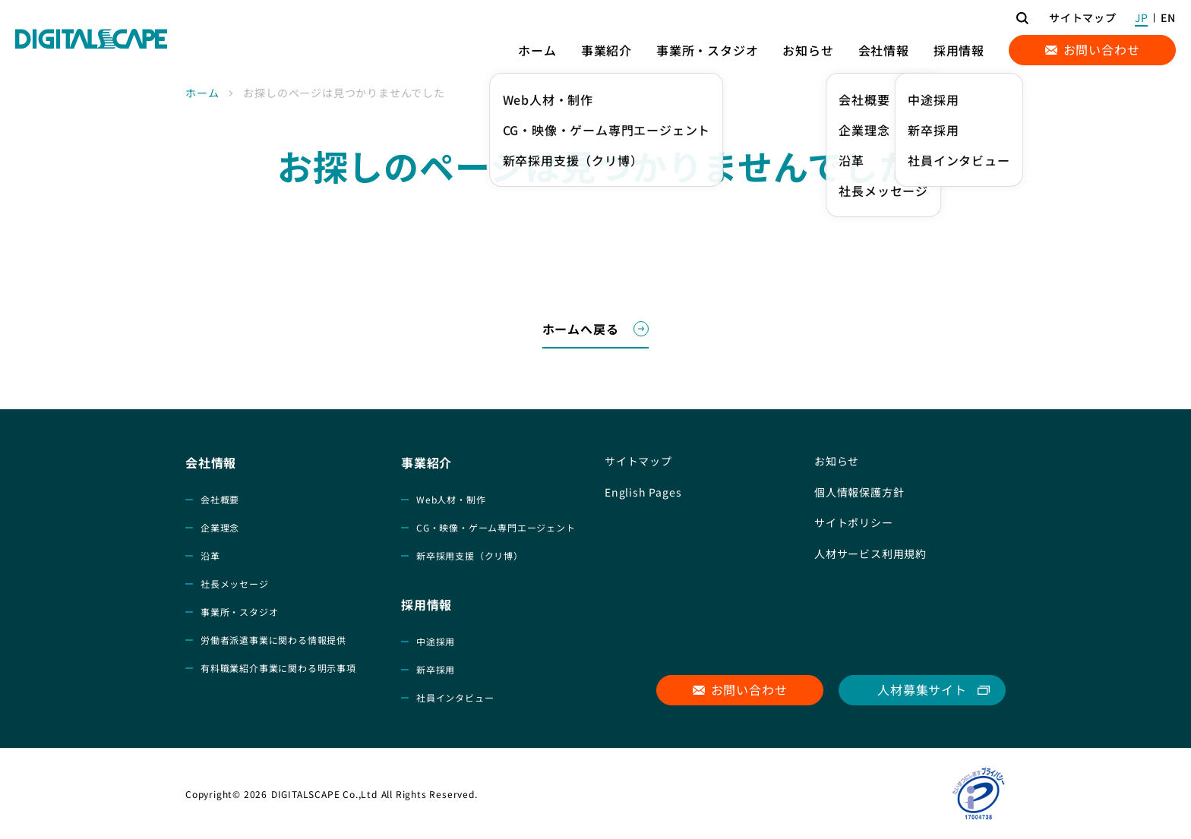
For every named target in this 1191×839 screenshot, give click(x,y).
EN (1168, 17)
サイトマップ (1083, 17)
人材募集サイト (922, 689)
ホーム (202, 92)
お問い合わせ (1101, 49)
